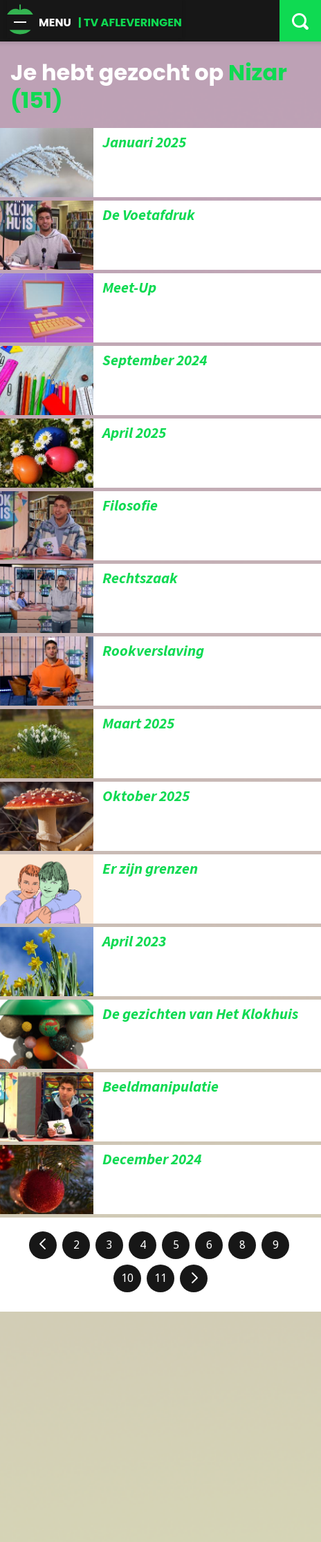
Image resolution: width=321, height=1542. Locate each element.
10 (127, 1278)
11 (160, 1278)
